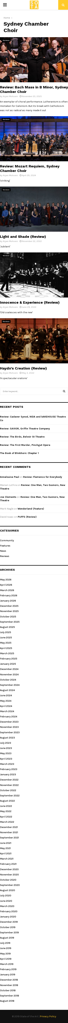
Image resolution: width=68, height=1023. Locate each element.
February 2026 (8, 595)
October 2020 (8, 879)
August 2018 (7, 1000)
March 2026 (7, 590)
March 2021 (6, 858)
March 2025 (7, 653)
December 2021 (9, 827)
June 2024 (6, 695)
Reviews (6, 40)
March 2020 (7, 906)
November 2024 (9, 674)
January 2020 (8, 916)
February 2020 (8, 911)
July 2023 (5, 742)
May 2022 (5, 811)
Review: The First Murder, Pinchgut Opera (25, 445)
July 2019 (5, 943)
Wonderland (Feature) (31, 508)
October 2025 (8, 616)
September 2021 (9, 837)
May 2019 (5, 953)
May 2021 (5, 848)
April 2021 (5, 853)
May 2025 (5, 642)
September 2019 (9, 932)
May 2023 (5, 753)
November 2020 (9, 874)
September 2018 (9, 995)
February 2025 (8, 658)
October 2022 (8, 790)
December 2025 (9, 605)
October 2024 (8, 679)
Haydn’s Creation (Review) (23, 368)
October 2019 (7, 927)
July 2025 (5, 632)
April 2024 (6, 706)
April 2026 (6, 584)
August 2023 (7, 737)
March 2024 (7, 711)
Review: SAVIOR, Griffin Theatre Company (25, 428)
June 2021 (5, 843)
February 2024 (8, 716)
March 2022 (7, 821)
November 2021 (9, 832)
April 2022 (6, 816)
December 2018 (9, 979)
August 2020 (7, 890)
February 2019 (8, 969)
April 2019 (5, 958)
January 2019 (7, 974)
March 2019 (6, 964)
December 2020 (9, 869)
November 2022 (9, 785)
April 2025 (6, 648)
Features (5, 545)
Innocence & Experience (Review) (30, 302)
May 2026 (5, 579)
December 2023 (9, 721)
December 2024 (9, 669)
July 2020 (5, 895)
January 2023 (8, 774)
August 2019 (7, 937)
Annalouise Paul (9, 476)
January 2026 (8, 600)
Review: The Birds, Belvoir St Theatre (22, 436)
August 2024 (7, 690)
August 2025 (7, 627)
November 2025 (9, 611)
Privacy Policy (48, 1016)
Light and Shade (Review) (23, 236)
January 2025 (8, 663)
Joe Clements (8, 497)
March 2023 (7, 764)
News (3, 550)
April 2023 (6, 758)
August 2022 (7, 800)
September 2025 (10, 621)
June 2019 (5, 948)
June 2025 (6, 637)
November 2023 (9, 727)
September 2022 (10, 795)
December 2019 (9, 921)
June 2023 (6, 748)
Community (7, 540)
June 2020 (6, 900)
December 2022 (9, 779)
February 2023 (8, 769)
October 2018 (8, 990)
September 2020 (10, 885)
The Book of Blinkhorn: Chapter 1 (19, 453)
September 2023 (10, 732)
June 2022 (6, 806)
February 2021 (8, 863)
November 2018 (9, 985)
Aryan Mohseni (10, 96)
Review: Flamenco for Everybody (42, 476)
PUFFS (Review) (27, 516)
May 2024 (5, 700)
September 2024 (10, 685)
